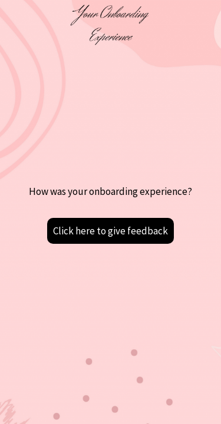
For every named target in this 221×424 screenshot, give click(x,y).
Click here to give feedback (110, 230)
